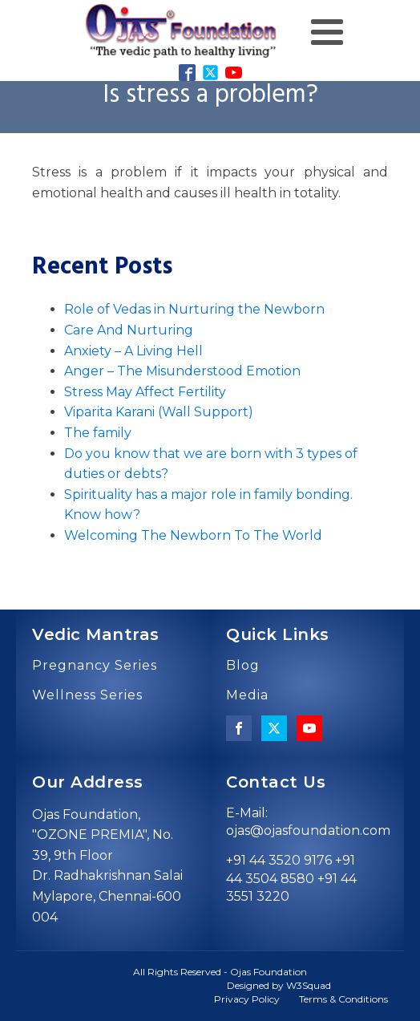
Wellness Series (87, 695)
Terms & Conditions (343, 999)
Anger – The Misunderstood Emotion (182, 371)
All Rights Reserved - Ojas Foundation (220, 972)
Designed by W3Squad (279, 985)
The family (97, 432)
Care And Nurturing (128, 330)
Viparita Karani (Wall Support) (158, 411)
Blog (243, 665)
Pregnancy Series (94, 665)
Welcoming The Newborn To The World (193, 535)
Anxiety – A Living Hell (133, 351)
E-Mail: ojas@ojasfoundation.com (308, 821)
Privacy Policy (247, 999)
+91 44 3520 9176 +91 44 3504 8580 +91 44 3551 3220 (291, 878)
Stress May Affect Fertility (145, 391)
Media (247, 695)
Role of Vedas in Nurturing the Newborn (194, 309)
